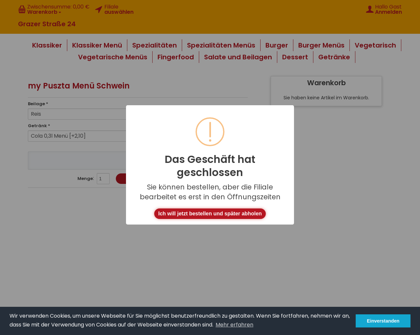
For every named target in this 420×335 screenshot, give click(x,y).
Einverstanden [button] (383, 321)
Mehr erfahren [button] (234, 324)
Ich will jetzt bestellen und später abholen (210, 213)
